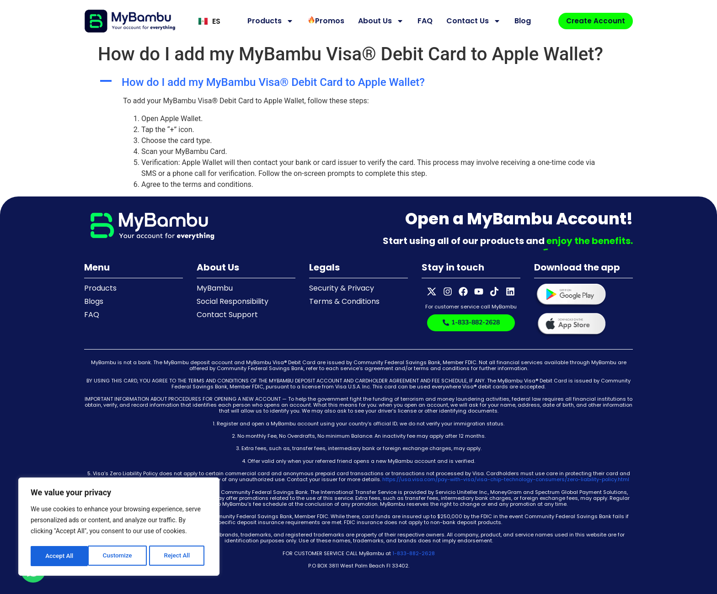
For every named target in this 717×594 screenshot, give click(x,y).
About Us (378, 21)
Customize (59, 556)
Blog (520, 21)
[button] (358, 82)
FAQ (422, 21)
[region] (118, 528)
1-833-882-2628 (413, 553)
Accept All (178, 556)
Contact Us (471, 21)
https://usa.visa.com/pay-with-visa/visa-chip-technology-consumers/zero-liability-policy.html (505, 479)
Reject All (119, 556)
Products (268, 21)
